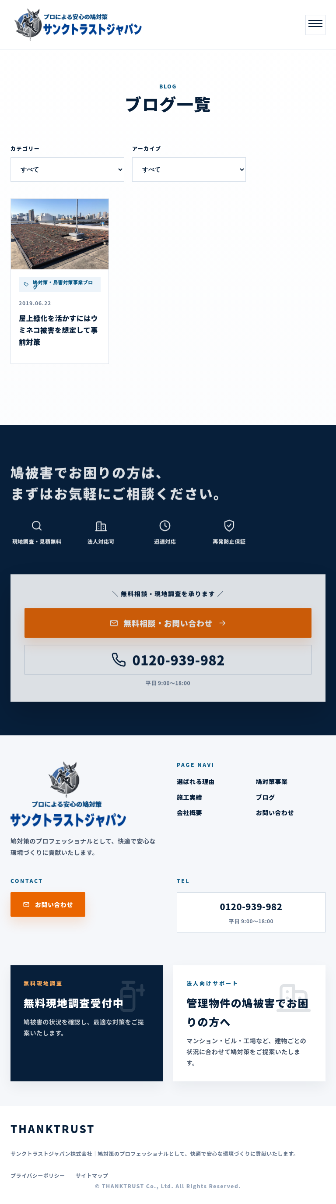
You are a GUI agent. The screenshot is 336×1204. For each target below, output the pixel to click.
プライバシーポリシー (37, 1175)
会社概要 (189, 812)
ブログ (265, 797)
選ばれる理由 (196, 781)
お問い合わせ (275, 812)
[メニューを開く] (315, 25)
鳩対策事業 (271, 781)
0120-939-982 (168, 661)
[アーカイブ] (189, 169)
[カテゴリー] (67, 169)
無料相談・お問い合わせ (168, 625)
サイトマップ (92, 1175)
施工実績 (189, 797)
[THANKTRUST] (76, 24)
